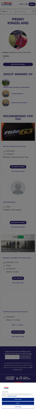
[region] (18, 396)
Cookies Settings (18, 406)
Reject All (18, 403)
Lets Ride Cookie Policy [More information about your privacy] (12, 396)
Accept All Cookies (18, 399)
